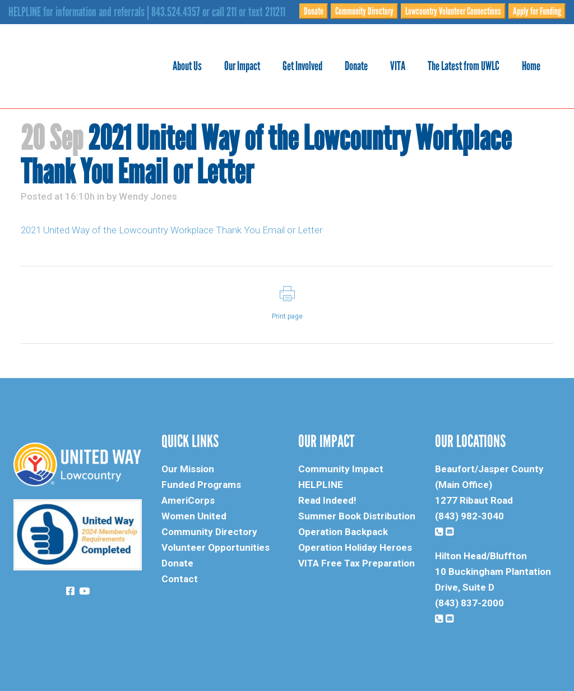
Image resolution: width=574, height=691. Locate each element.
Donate (313, 11)
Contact (179, 578)
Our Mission (187, 469)
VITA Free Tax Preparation (356, 563)
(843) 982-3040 (469, 516)
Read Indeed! (327, 500)
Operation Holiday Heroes (355, 547)
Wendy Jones (148, 196)
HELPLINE (320, 484)
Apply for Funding (537, 11)
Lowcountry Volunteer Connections (453, 11)
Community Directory (364, 11)
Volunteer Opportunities (215, 547)
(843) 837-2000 (469, 603)
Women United (193, 516)
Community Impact (340, 469)
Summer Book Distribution (356, 516)
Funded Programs (201, 484)
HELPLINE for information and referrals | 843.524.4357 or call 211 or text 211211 (146, 12)
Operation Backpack (343, 531)
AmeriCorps (188, 500)
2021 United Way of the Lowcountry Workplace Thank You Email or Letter (171, 230)
